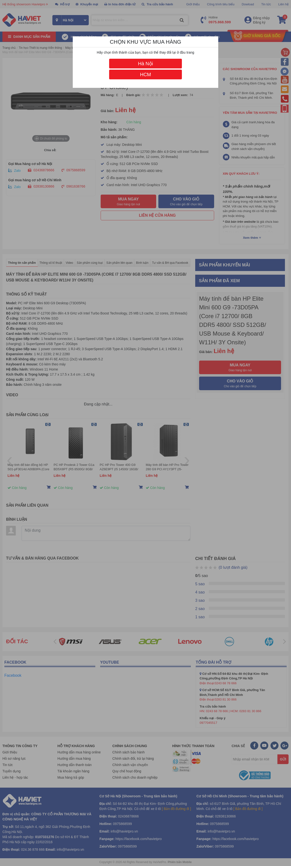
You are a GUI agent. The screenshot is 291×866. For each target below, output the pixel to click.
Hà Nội (145, 63)
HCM (145, 74)
